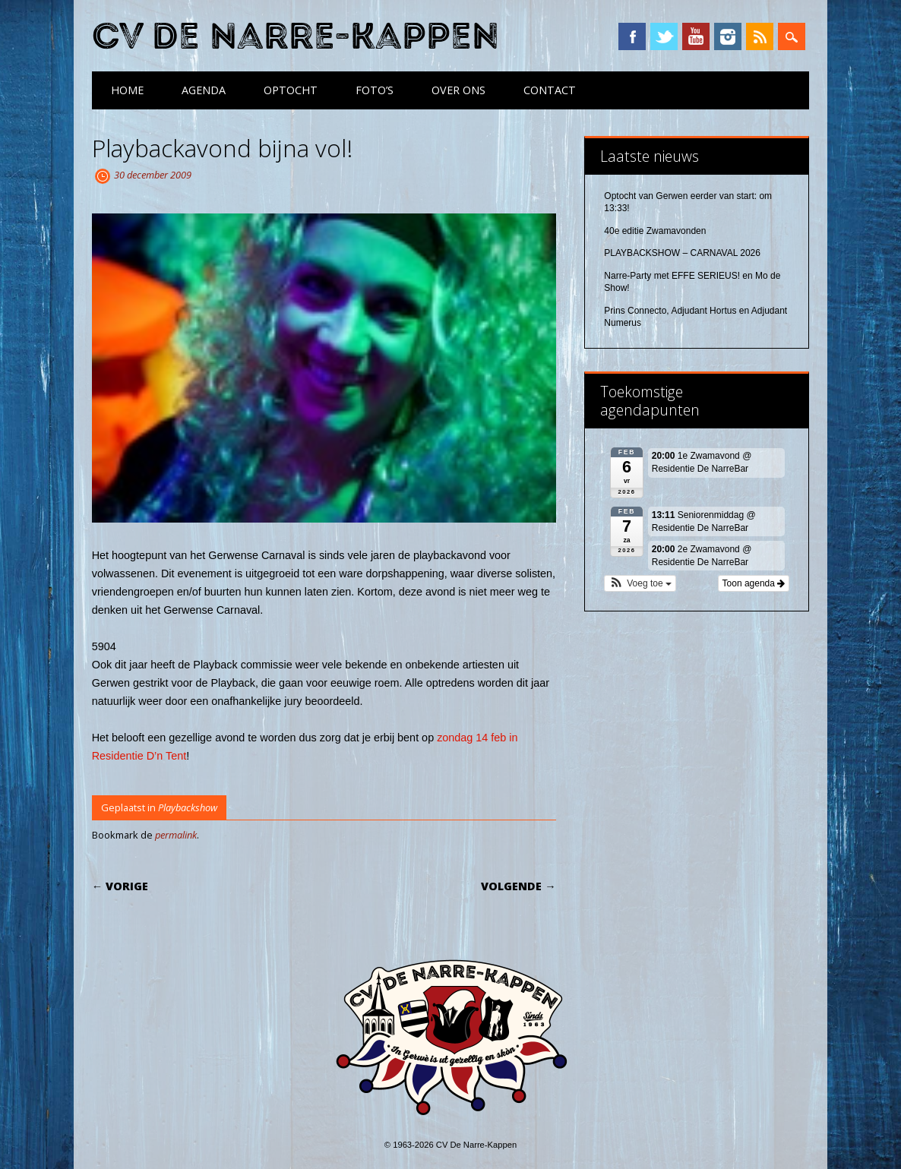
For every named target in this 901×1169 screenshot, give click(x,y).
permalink (176, 835)
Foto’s (375, 90)
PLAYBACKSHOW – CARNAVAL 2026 (682, 253)
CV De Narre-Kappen (295, 37)
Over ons (458, 90)
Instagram (727, 36)
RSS (759, 36)
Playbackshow (187, 807)
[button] (640, 583)
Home (127, 90)
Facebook (632, 36)
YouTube (696, 36)
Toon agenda (754, 583)
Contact (549, 90)
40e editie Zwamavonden (655, 231)
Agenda (204, 90)
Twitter (664, 36)
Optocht (291, 90)
